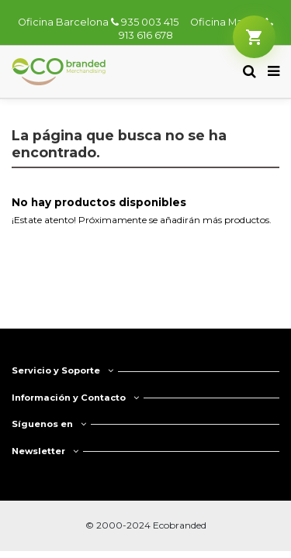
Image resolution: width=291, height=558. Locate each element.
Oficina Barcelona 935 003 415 (98, 22)
